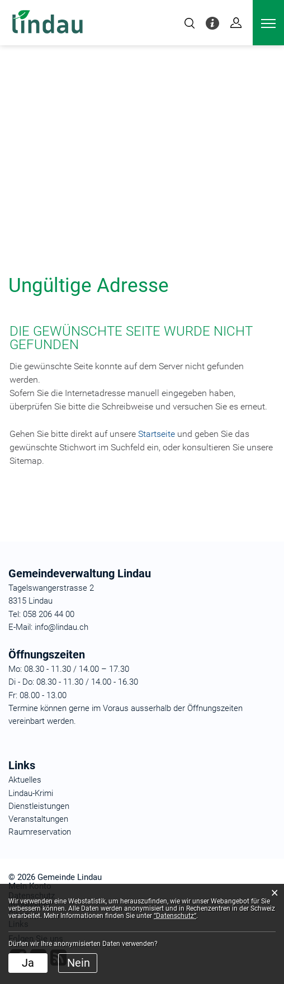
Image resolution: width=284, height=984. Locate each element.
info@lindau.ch (60, 627)
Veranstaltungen (38, 819)
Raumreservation (39, 832)
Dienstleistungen (38, 806)
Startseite (156, 434)
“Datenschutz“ (175, 916)
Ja (28, 962)
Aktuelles (24, 780)
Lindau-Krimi (30, 793)
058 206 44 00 (48, 614)
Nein (78, 962)
